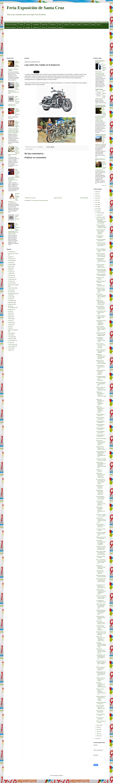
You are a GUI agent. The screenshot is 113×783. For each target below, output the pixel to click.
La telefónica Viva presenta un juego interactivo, (101, 586)
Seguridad (10, 333)
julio (98, 727)
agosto (98, 725)
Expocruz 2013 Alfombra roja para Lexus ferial (101, 362)
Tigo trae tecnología (101, 438)
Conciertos (84, 22)
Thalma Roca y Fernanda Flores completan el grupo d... (101, 591)
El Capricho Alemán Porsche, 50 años (101, 459)
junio (98, 729)
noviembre (99, 212)
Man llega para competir (100, 236)
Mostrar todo (104, 185)
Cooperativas (93, 22)
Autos (43, 22)
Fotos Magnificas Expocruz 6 (100, 418)
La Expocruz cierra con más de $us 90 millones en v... (100, 245)
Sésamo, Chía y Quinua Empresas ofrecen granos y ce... (101, 691)
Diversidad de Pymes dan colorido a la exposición (99, 492)
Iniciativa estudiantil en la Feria (101, 703)
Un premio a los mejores (100, 278)
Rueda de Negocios (11, 27)
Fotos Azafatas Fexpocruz (17, 110)
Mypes (73, 24)
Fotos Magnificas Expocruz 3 (100, 432)
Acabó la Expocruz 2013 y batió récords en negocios (100, 231)
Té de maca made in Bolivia (100, 557)
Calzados (70, 22)
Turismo (43, 27)
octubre (99, 215)
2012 (96, 738)
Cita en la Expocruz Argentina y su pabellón (101, 351)
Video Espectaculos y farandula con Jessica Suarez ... (101, 580)
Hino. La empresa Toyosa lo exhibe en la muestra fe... (101, 561)
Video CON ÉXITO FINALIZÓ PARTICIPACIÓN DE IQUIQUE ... (101, 221)
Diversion (10, 281)
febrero (98, 735)
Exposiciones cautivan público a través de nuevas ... (100, 442)
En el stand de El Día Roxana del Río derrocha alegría (100, 481)
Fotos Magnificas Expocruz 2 (100, 428)
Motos (60, 24)
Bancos (56, 22)
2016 (96, 204)
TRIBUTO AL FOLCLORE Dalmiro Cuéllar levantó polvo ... (100, 302)
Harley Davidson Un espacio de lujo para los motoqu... (101, 698)
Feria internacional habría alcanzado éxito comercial (101, 271)
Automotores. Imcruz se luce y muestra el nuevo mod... (101, 520)
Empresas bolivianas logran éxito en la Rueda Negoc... (101, 644)
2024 (96, 193)
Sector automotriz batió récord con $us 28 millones (100, 255)
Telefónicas (36, 27)
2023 (96, 196)
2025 (96, 191)
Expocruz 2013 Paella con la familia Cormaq (100, 448)
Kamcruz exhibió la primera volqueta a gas (101, 250)
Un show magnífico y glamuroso (101, 240)
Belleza (10, 269)
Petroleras (86, 24)
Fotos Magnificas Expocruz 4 (100, 425)
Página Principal (58, 197)
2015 (96, 206)
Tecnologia (27, 27)
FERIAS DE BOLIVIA (100, 135)
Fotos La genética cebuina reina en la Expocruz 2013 (101, 226)
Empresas (102, 22)
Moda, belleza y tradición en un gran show (100, 525)
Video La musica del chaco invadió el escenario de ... (101, 597)
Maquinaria (45, 24)
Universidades (11, 346)
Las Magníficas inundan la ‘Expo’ (101, 601)
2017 (96, 202)
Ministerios (53, 24)
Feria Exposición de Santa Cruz (35, 7)
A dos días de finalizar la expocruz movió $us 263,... (100, 503)
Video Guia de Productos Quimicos (99, 487)
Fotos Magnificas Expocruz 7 (100, 415)
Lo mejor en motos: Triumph (101, 529)
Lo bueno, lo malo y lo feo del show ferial (101, 534)
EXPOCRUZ (11, 288)
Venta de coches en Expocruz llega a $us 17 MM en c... (101, 663)
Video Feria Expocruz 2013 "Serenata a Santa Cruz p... (100, 475)
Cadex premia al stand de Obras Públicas (100, 618)
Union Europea (52, 27)
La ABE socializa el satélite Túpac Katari (101, 317)
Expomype (10, 291)
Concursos (10, 277)
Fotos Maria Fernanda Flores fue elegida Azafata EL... (101, 542)
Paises (79, 24)
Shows (20, 27)
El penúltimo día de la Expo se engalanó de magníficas (101, 322)
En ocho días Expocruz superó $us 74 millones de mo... (101, 296)
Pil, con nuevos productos (100, 718)
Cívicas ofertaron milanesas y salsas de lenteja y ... (101, 260)
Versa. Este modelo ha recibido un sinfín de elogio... (101, 553)
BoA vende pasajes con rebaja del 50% (101, 384)
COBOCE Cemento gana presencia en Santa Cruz (101, 548)
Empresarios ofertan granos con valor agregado (101, 633)
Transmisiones (11, 340)
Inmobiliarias (36, 24)
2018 (96, 200)
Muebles (66, 24)
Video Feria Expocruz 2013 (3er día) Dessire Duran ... (101, 651)
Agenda (21, 22)
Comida (77, 22)
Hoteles (28, 24)
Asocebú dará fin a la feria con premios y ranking (100, 372)
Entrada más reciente (30, 197)
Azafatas (49, 22)
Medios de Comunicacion (11, 306)
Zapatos (60, 27)
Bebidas (63, 22)
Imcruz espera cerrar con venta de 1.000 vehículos (100, 345)
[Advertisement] (56, 43)
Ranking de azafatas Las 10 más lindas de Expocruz (100, 356)
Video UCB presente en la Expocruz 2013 (100, 622)
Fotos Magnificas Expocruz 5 (100, 422)
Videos (10, 348)
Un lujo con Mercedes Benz (100, 285)
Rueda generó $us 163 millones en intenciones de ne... (100, 674)
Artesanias (36, 22)
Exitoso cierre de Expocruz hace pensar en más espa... (100, 290)
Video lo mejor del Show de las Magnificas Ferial (101, 388)
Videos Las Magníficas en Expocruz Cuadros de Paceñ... (100, 402)
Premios (10, 324)
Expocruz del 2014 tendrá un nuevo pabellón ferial (100, 334)
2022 (96, 198)
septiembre (99, 217)
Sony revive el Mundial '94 (99, 711)
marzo (98, 733)
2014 (96, 208)
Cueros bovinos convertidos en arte (100, 367)
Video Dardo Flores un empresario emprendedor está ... (101, 606)
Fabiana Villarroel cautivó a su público (100, 679)
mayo (98, 731)
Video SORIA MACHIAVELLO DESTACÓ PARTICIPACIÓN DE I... (101, 465)
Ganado (21, 24)
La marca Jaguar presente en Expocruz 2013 (100, 266)
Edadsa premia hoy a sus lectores (101, 538)
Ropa (98, 24)
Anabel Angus (99, 89)
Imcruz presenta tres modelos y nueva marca (100, 498)
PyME (92, 24)
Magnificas (10, 302)
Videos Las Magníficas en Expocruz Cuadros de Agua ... (101, 394)
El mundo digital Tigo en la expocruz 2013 (100, 707)
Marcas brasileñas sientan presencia (101, 576)
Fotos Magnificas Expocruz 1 (100, 435)
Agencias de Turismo (11, 22)
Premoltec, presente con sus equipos (101, 515)
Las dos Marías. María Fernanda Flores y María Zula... (100, 328)
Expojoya (10, 290)
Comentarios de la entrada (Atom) (40, 200)
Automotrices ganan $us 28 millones (101, 275)
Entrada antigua (84, 197)
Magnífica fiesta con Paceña (101, 281)
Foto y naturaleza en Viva (100, 715)
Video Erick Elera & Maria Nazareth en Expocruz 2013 (101, 612)
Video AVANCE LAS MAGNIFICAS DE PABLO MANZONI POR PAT (101, 454)
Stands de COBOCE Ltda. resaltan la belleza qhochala (101, 684)
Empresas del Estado (11, 24)
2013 (96, 211)
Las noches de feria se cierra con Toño (101, 312)
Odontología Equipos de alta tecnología (100, 567)
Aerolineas (10, 251)
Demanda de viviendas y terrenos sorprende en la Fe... (100, 510)
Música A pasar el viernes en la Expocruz (100, 668)
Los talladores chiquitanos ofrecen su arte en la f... (100, 339)
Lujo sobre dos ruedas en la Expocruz (100, 572)
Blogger (61, 775)
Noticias (10, 318)
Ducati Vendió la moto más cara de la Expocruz (100, 308)
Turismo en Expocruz (99, 470)
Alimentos (28, 22)
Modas (9, 311)
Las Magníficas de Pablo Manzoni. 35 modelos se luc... (100, 657)
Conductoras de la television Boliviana (100, 106)
